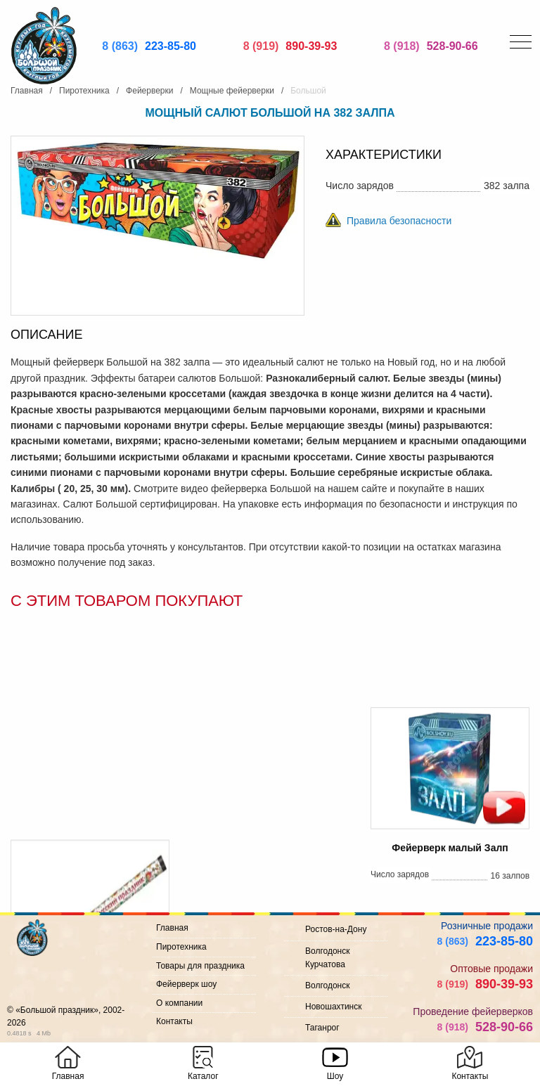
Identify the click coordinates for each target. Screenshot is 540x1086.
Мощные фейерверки (232, 91)
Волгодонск (327, 985)
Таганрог (322, 1028)
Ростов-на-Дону (335, 929)
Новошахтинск (333, 1006)
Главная (27, 91)
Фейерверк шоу (186, 984)
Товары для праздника (200, 966)
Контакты (174, 1021)
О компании (179, 1003)
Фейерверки (149, 91)
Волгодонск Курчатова (327, 957)
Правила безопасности (399, 220)
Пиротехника (84, 91)
